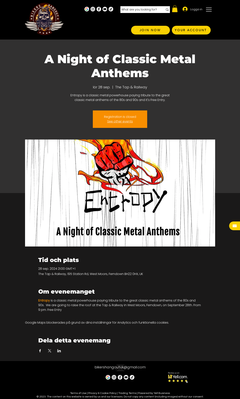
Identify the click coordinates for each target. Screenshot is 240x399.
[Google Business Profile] (86, 9)
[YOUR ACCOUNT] (191, 30)
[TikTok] (111, 9)
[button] (175, 8)
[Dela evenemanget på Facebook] (40, 350)
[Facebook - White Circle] (99, 9)
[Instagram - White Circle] (92, 9)
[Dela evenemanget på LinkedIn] (59, 350)
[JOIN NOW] (150, 30)
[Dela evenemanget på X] (49, 350)
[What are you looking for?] (139, 9)
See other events (120, 121)
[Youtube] (105, 9)
